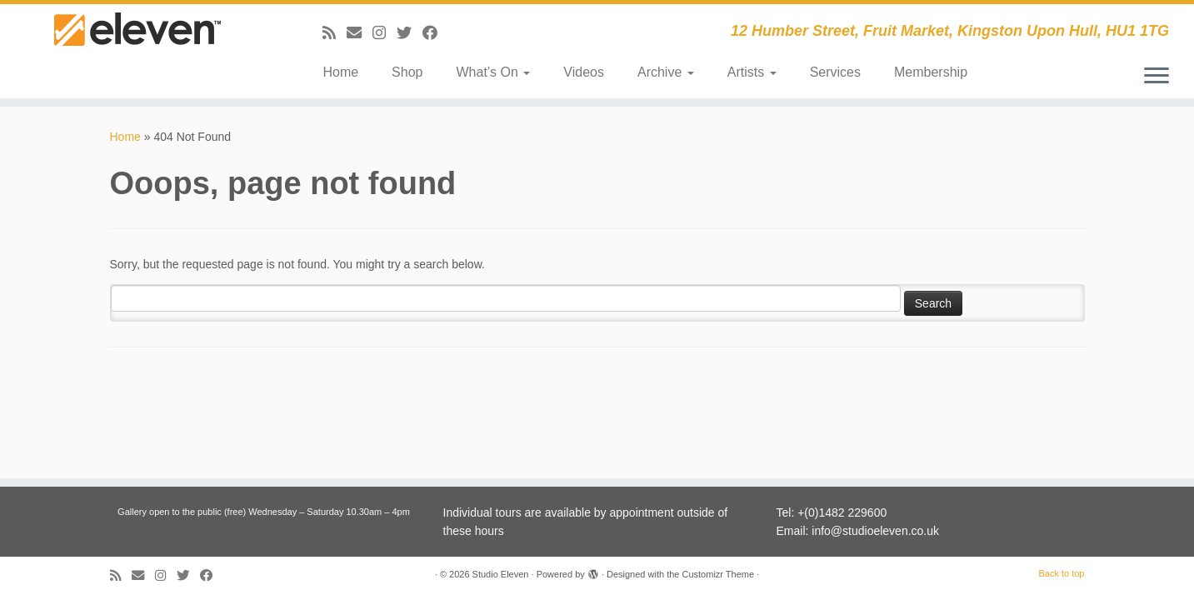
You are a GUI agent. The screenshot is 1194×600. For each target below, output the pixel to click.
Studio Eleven (500, 574)
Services (835, 72)
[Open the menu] (1156, 76)
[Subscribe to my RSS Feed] (334, 33)
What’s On (493, 72)
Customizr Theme (718, 574)
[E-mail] (359, 33)
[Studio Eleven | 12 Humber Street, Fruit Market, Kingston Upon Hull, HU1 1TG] (138, 43)
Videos (583, 72)
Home (340, 72)
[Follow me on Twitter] (409, 33)
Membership (930, 72)
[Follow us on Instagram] (384, 33)
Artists (752, 72)
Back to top (1061, 573)
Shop (407, 72)
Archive (665, 72)
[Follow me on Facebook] (435, 33)
